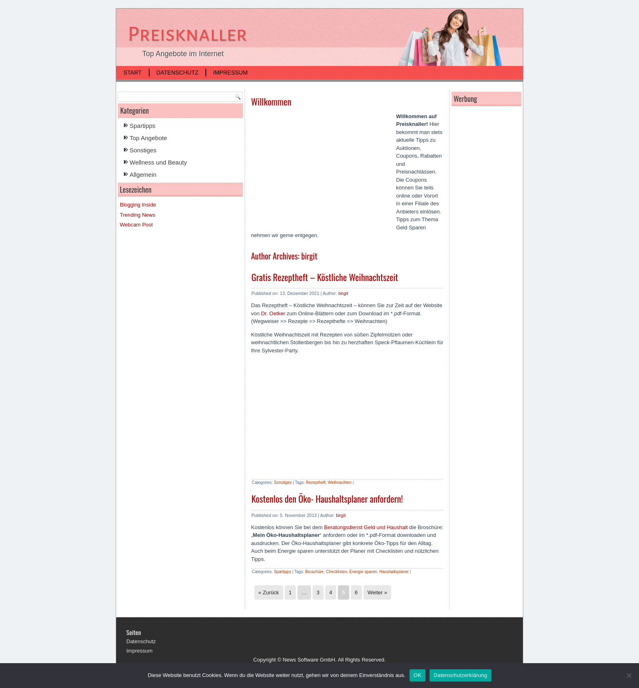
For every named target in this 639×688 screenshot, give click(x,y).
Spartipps (142, 125)
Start (132, 72)
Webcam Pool (136, 225)
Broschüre (314, 571)
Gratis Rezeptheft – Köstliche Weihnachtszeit (324, 277)
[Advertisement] (319, 171)
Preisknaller (187, 34)
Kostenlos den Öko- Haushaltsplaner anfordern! (327, 498)
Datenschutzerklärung (460, 675)
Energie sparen (363, 571)
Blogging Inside (138, 205)
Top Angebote (148, 137)
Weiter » (377, 592)
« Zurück (268, 592)
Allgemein (143, 174)
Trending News (137, 215)
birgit (343, 293)
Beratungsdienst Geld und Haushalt (366, 527)
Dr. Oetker (273, 313)
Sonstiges (143, 150)
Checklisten (336, 571)
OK (417, 675)
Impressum (230, 72)
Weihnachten (339, 482)
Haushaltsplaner (394, 571)
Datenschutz (177, 72)
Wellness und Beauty (158, 162)
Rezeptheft (316, 482)
